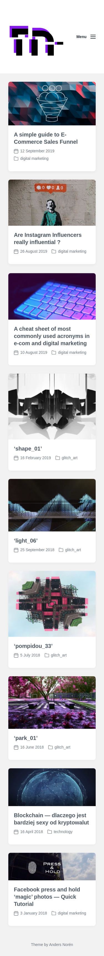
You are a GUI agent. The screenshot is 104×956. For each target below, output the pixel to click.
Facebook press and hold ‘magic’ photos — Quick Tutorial (47, 916)
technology (63, 851)
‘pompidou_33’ (33, 666)
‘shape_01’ (28, 468)
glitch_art (70, 477)
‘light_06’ (26, 560)
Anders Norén (61, 944)
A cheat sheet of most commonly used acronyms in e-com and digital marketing (52, 356)
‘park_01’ (26, 758)
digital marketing (34, 158)
